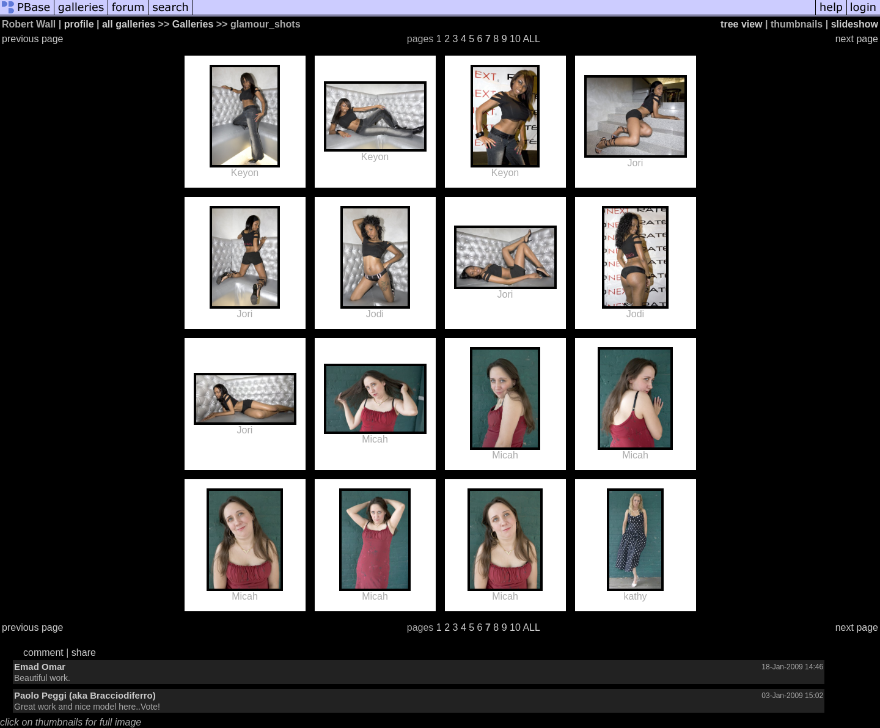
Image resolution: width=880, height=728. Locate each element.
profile (79, 24)
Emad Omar (39, 666)
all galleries (128, 24)
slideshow (854, 24)
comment (43, 652)
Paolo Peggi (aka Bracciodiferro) (85, 695)
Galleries (193, 24)
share (84, 652)
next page (856, 39)
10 (515, 39)
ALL (531, 39)
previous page (33, 39)
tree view (741, 24)
